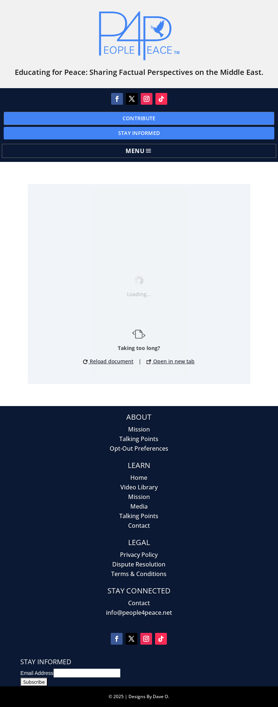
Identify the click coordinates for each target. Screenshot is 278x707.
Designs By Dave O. (148, 696)
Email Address (36, 673)
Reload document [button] (108, 361)
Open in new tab (171, 361)
